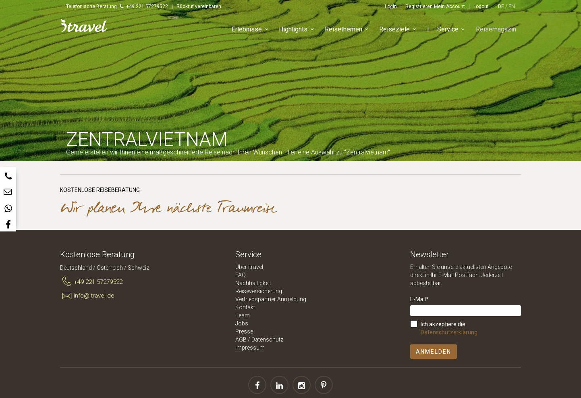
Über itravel (249, 267)
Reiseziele (400, 30)
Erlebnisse (252, 30)
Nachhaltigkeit (253, 283)
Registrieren (419, 6)
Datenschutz (267, 339)
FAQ (240, 275)
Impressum (250, 347)
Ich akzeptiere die (449, 328)
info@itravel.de (87, 296)
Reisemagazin (497, 29)
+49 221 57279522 (91, 282)
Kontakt (245, 307)
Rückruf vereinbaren (198, 6)
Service (453, 30)
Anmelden (433, 351)
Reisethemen (349, 30)
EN (511, 6)
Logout (481, 6)
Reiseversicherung (258, 291)
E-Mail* (419, 299)
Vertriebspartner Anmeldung (270, 299)
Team (242, 315)
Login (391, 6)
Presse (244, 331)
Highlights (299, 30)
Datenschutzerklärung (449, 332)
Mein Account (449, 6)
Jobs (241, 323)
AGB (241, 339)
